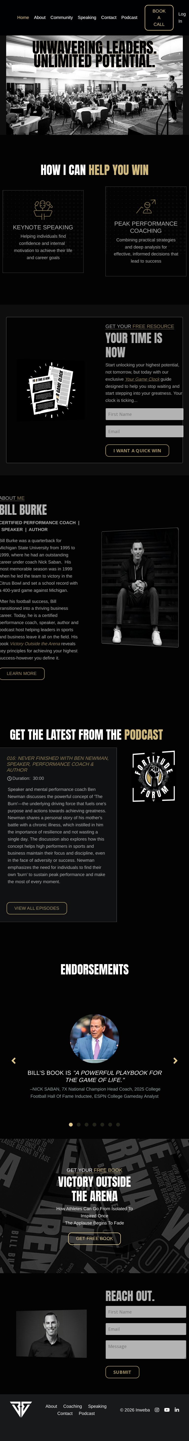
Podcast (129, 17)
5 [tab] (102, 1124)
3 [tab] (86, 1124)
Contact (108, 17)
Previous (13, 1061)
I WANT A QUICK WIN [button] (153, 451)
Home (23, 17)
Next (175, 1061)
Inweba (143, 1410)
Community (61, 17)
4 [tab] (94, 1124)
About (40, 17)
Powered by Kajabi (164, 1428)
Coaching (72, 1406)
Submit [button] (138, 1372)
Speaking (87, 17)
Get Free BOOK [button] (94, 1238)
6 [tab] (110, 1124)
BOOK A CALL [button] (159, 18)
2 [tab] (78, 1124)
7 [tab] (118, 1124)
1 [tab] (70, 1124)
